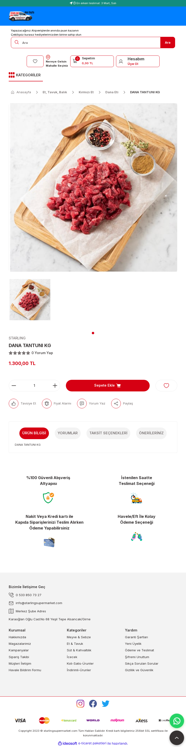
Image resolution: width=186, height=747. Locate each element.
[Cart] (92, 61)
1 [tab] (93, 333)
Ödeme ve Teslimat (139, 650)
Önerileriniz (151, 433)
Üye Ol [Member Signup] (133, 64)
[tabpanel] (30, 302)
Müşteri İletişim (20, 663)
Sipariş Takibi (19, 657)
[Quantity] (34, 385)
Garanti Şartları (136, 637)
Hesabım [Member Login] (136, 58)
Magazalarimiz (20, 644)
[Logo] (21, 16)
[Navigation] (26, 75)
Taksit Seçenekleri (108, 433)
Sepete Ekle (107, 386)
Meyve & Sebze (79, 637)
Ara (167, 42)
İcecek (72, 657)
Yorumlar (68, 433)
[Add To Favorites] (166, 385)
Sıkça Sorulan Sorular (141, 663)
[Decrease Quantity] (14, 385)
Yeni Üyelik (133, 644)
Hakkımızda (17, 637)
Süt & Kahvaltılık (79, 650)
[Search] (93, 42)
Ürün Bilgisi (34, 433)
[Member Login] (120, 61)
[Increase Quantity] (55, 385)
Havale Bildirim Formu (25, 670)
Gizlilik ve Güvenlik (139, 670)
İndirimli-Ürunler (79, 670)
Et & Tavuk (75, 644)
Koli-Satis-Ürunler (80, 663)
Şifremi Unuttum (137, 657)
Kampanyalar (19, 650)
